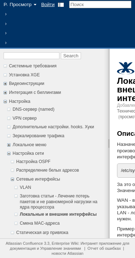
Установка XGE (24, 74)
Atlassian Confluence (24, 243)
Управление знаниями (60, 248)
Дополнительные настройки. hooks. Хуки (53, 126)
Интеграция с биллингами (35, 92)
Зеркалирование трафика (38, 135)
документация (23, 248)
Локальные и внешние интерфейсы (58, 214)
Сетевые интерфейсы (38, 179)
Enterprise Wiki (65, 243)
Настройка (19, 101)
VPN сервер (25, 118)
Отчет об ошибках (104, 248)
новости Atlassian (67, 253)
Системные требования (33, 65)
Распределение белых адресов (47, 170)
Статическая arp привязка (42, 232)
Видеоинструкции (26, 83)
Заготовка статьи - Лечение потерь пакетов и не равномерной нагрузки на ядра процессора (59, 202)
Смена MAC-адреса (40, 223)
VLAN (25, 187)
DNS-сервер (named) (33, 109)
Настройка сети (28, 153)
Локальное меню (29, 144)
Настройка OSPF (33, 161)
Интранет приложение (101, 243)
